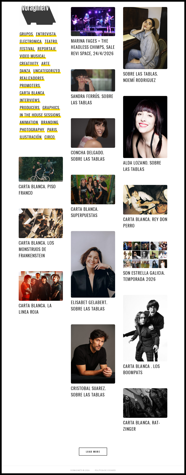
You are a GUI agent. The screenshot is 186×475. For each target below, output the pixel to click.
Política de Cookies (105, 470)
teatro (51, 41)
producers (30, 107)
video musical (32, 56)
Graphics (51, 107)
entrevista (46, 34)
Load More (93, 451)
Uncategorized (46, 71)
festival (27, 48)
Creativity (29, 63)
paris (52, 129)
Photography (32, 129)
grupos (26, 34)
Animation (29, 122)
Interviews (30, 100)
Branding (49, 122)
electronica (31, 41)
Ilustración (31, 137)
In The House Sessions (40, 115)
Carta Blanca (32, 93)
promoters (30, 85)
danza (25, 71)
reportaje (47, 48)
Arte (45, 63)
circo (50, 137)
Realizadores (32, 78)
